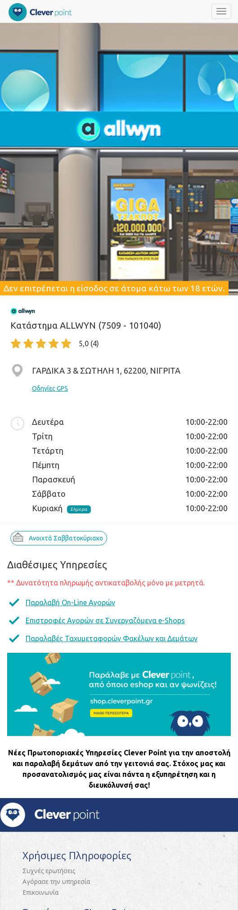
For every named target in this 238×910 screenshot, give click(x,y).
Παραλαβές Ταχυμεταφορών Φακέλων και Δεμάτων (112, 638)
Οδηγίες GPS (50, 388)
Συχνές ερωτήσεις (48, 870)
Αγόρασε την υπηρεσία (56, 881)
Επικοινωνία (40, 892)
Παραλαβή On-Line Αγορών (70, 602)
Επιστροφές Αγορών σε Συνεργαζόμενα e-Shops (105, 620)
